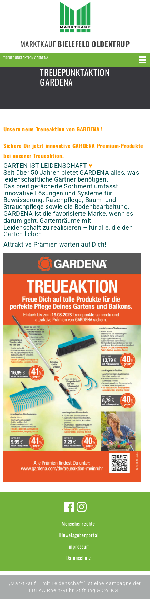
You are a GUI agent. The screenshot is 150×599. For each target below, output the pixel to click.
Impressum (78, 546)
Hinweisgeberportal (79, 534)
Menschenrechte (78, 523)
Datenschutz (78, 557)
